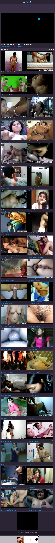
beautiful (6, 418)
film (33, 441)
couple (38, 280)
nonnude (12, 280)
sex (29, 73)
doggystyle (15, 487)
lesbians (20, 46)
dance (11, 372)
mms (39, 96)
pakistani (3, 73)
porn (29, 326)
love (9, 395)
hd (11, 257)
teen (37, 73)
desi (7, 73)
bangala (37, 349)
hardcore (9, 46)
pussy (2, 211)
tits (15, 46)
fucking (30, 188)
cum (29, 510)
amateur (14, 119)
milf (29, 142)
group (6, 96)
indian (10, 96)
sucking (30, 119)
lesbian (3, 46)
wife (8, 165)
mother (13, 326)
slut (6, 395)
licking (7, 441)
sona (33, 418)
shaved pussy (15, 211)
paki (32, 234)
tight (5, 349)
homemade (4, 326)
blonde (33, 303)
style (11, 234)
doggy (8, 234)
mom (9, 326)
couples (3, 188)
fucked (6, 142)
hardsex (12, 165)
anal (36, 142)
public (3, 372)
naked (7, 372)
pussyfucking (8, 211)
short (36, 441)
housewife (3, 510)
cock (34, 119)
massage (35, 188)
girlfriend (30, 96)
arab (11, 418)
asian (37, 119)
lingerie (9, 119)
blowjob (30, 165)
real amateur (38, 510)
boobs (33, 211)
